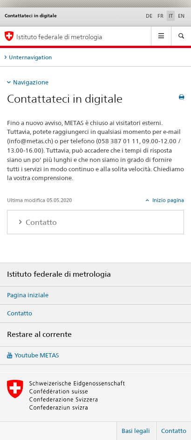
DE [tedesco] (149, 16)
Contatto (19, 313)
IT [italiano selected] (171, 16)
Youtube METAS (36, 355)
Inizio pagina (167, 200)
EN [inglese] (181, 16)
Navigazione (30, 82)
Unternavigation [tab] (30, 57)
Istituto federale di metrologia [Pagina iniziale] (59, 37)
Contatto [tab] (40, 222)
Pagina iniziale (27, 295)
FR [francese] (160, 16)
